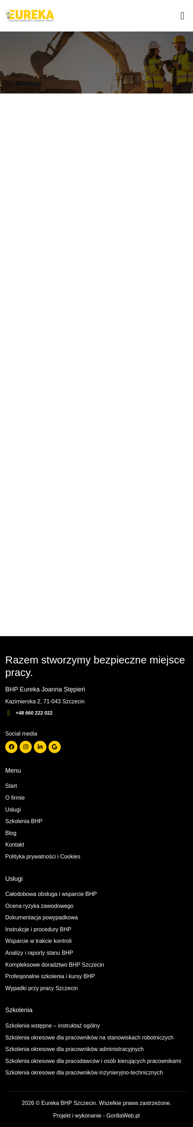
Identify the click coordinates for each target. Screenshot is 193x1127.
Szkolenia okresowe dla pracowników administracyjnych (74, 1049)
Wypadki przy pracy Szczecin (41, 988)
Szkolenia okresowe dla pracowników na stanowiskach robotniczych (89, 1038)
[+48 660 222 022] (8, 712)
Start (11, 786)
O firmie (15, 798)
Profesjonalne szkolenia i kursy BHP (50, 976)
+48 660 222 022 (34, 713)
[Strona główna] (29, 15)
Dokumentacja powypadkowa (41, 917)
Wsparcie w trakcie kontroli (38, 941)
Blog (10, 833)
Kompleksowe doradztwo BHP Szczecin (54, 965)
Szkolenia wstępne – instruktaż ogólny (52, 1026)
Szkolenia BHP (24, 821)
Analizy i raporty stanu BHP (39, 953)
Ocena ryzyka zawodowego (39, 906)
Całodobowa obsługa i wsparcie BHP (51, 894)
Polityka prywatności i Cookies (42, 857)
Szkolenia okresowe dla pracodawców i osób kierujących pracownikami (93, 1061)
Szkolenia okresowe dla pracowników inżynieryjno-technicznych (84, 1073)
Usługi (13, 810)
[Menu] (182, 16)
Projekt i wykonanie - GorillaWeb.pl (96, 1116)
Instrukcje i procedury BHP (38, 929)
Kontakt (14, 845)
